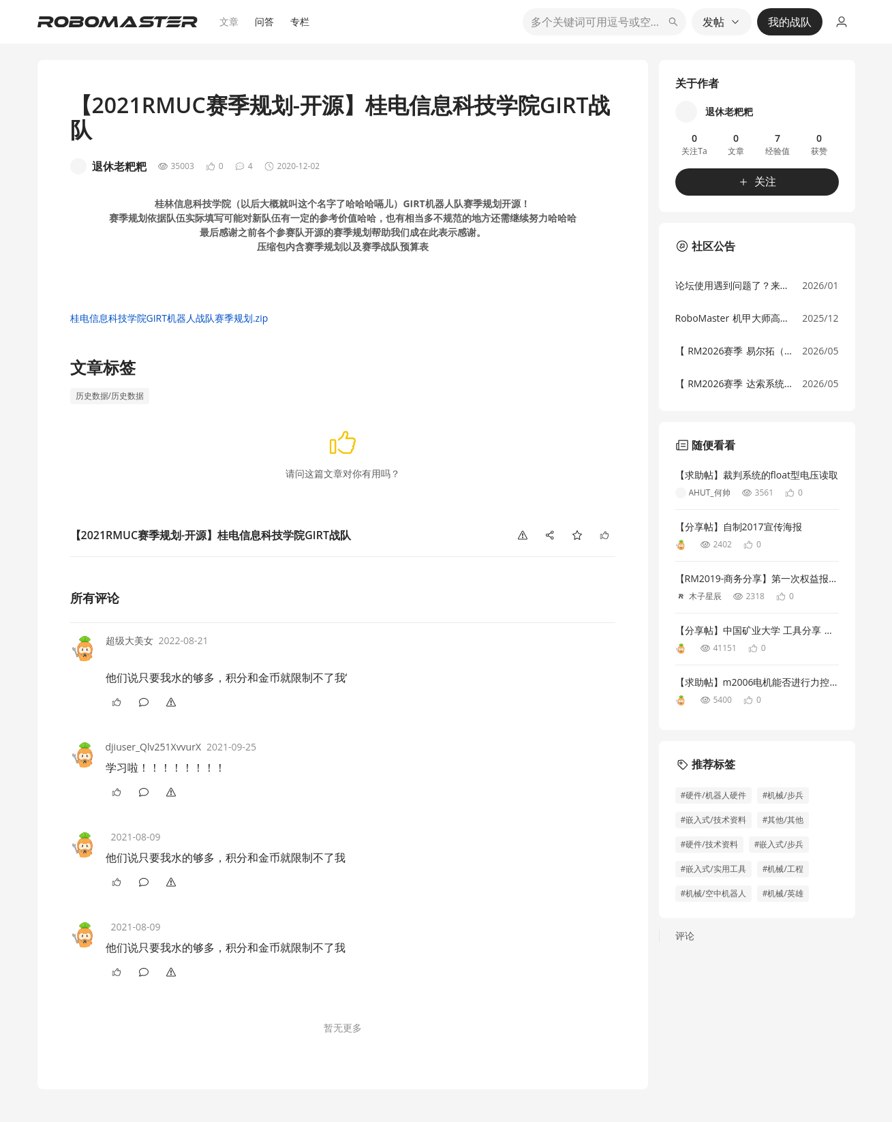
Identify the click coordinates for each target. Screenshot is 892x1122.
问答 (264, 21)
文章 (229, 21)
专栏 (299, 21)
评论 (684, 935)
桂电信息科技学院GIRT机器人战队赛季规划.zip (169, 318)
